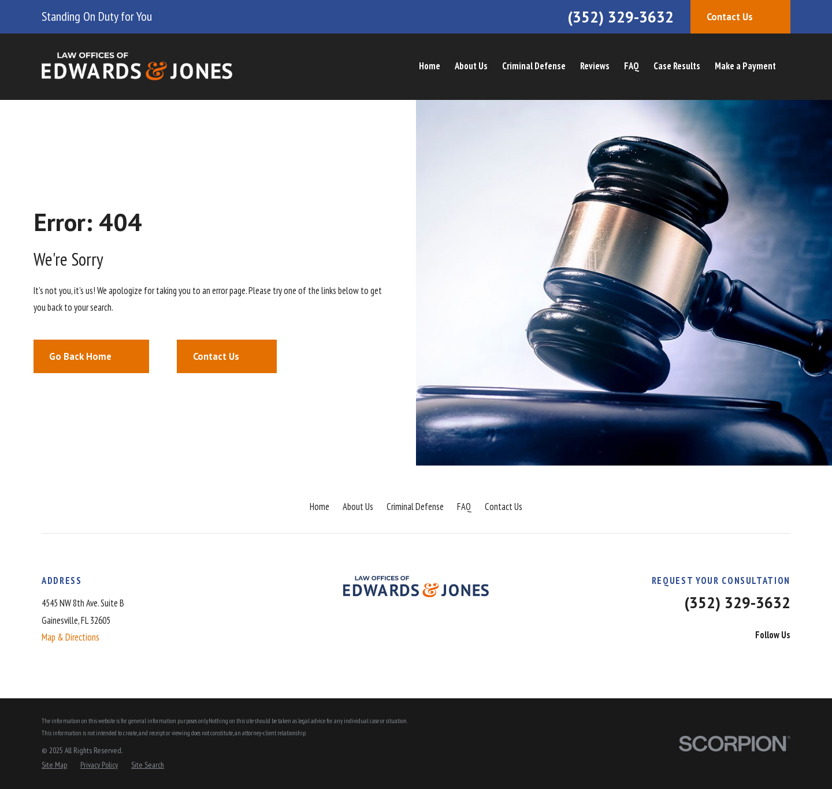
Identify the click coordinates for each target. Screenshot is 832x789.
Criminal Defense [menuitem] (534, 65)
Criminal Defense (415, 506)
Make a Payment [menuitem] (745, 65)
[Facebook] (720, 658)
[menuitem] (54, 765)
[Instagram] (783, 658)
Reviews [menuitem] (595, 65)
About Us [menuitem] (471, 65)
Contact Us (503, 506)
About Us (358, 506)
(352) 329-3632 (620, 17)
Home (319, 506)
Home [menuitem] (429, 65)
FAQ (464, 506)
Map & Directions (70, 637)
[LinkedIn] (752, 658)
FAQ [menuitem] (631, 65)
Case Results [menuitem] (676, 65)
